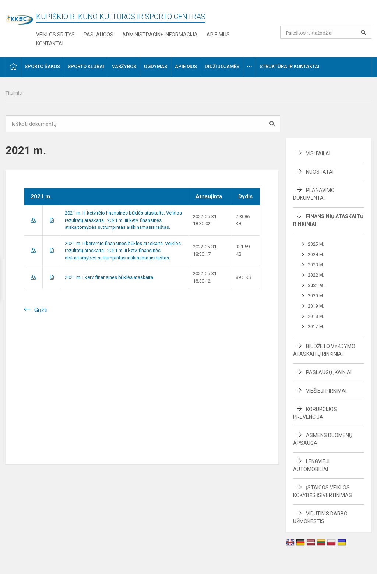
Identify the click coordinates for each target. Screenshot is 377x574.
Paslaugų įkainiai (329, 372)
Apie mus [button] (186, 66)
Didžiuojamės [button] (222, 66)
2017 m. (316, 326)
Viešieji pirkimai (326, 391)
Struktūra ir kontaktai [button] (290, 66)
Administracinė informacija (160, 35)
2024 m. (316, 254)
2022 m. (316, 275)
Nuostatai (320, 172)
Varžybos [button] (124, 66)
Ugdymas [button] (155, 66)
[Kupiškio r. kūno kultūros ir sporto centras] (21, 15)
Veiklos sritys (55, 35)
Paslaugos (98, 35)
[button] (321, 15)
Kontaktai (49, 43)
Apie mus (218, 35)
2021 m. (316, 285)
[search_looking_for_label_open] (363, 32)
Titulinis (14, 93)
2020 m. (316, 295)
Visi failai (318, 153)
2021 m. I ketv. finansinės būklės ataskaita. (109, 277)
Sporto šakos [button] (42, 66)
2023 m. (316, 264)
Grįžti (40, 310)
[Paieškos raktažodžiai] (326, 32)
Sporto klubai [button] (86, 66)
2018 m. (316, 316)
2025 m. (316, 244)
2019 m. (316, 306)
